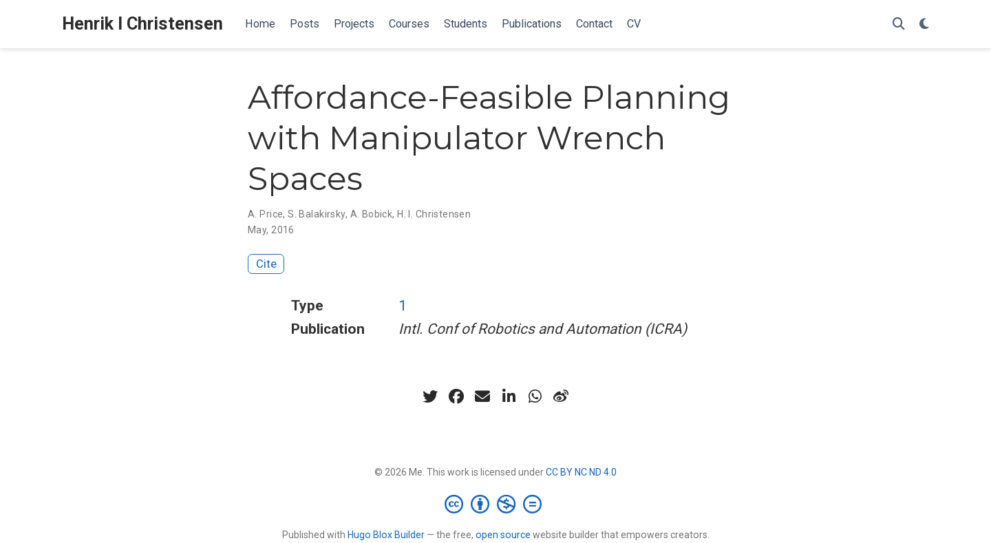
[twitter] (430, 396)
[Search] (899, 24)
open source (503, 534)
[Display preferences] (924, 24)
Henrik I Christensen (142, 24)
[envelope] (482, 396)
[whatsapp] (534, 396)
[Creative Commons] (496, 504)
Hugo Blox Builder (386, 534)
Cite (266, 263)
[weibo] (561, 396)
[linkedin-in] (508, 396)
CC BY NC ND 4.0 (581, 472)
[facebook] (456, 396)
